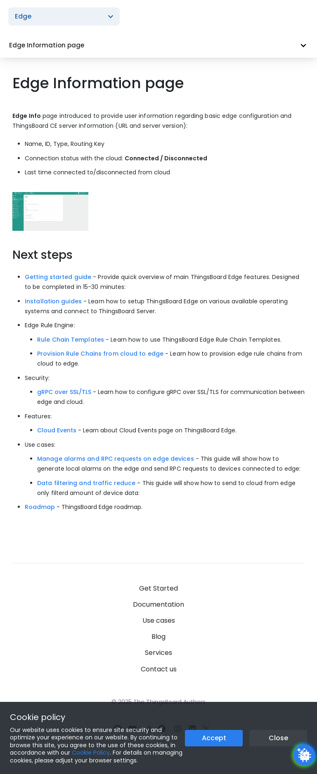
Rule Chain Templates (70, 339)
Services (158, 652)
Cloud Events (56, 430)
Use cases (158, 620)
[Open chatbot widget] (304, 755)
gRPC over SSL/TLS (64, 392)
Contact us (159, 669)
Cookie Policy (91, 752)
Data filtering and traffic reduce (86, 483)
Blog (158, 636)
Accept (214, 738)
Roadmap (40, 507)
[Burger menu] (300, 16)
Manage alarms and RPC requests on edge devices (115, 459)
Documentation (158, 604)
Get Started (158, 588)
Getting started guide (58, 277)
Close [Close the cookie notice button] (278, 738)
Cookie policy (37, 717)
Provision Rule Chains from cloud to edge (100, 353)
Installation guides (53, 301)
